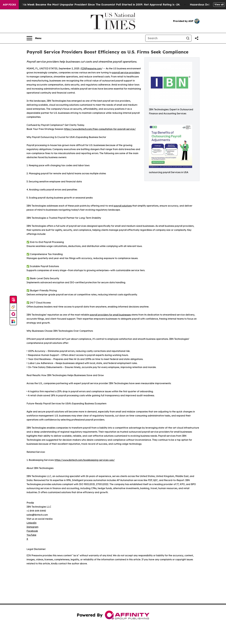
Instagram (32, 526)
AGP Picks (9, 4)
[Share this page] (196, 38)
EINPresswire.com (91, 68)
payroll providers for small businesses (110, 314)
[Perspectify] (13, 306)
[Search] (164, 38)
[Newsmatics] (13, 321)
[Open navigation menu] (34, 38)
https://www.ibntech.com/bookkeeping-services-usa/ (85, 460)
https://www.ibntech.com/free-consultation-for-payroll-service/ (100, 129)
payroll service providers (126, 72)
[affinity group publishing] (13, 314)
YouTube (31, 535)
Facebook (32, 530)
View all (219, 4)
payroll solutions (123, 205)
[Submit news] (13, 299)
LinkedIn (31, 522)
